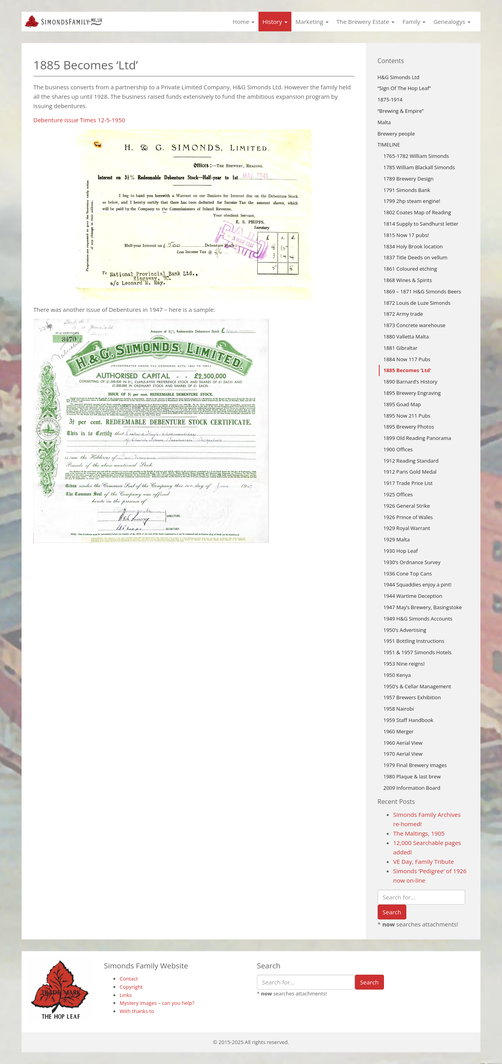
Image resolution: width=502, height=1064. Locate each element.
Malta (384, 122)
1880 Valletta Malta (406, 336)
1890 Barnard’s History (411, 381)
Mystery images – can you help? (157, 1002)
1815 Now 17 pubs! (406, 235)
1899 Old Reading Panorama (417, 438)
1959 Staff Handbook (408, 720)
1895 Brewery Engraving (412, 392)
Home (244, 21)
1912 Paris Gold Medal (410, 471)
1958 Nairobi (399, 708)
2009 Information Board (412, 787)
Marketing (312, 21)
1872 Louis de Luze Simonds (417, 302)
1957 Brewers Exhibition (412, 697)
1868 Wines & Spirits (408, 280)
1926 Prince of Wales (408, 517)
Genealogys (452, 21)
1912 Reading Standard (411, 460)
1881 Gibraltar (401, 347)
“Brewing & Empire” (401, 110)
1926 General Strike (407, 505)
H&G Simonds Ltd (399, 77)
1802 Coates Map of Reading (417, 212)
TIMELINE (389, 144)
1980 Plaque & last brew (412, 776)
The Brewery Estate (365, 21)
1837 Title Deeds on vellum (415, 257)
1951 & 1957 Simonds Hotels (418, 652)
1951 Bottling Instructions (414, 640)
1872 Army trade (403, 313)
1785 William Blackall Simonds (419, 167)
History (274, 21)
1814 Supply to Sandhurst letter (421, 223)
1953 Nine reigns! (404, 663)
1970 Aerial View (403, 753)
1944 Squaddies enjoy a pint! (418, 584)
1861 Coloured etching (410, 268)
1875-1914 (390, 99)
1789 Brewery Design (409, 178)
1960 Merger (399, 731)
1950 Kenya (397, 675)
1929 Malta (397, 539)
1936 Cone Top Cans (408, 573)
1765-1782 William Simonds (416, 155)
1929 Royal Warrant (407, 528)
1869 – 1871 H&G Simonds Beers (422, 291)
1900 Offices (398, 449)
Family (414, 21)
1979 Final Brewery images (415, 765)
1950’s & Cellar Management (417, 686)
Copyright (131, 986)
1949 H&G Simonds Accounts (418, 618)
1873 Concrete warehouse (415, 325)
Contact (129, 978)
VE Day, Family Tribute (423, 861)
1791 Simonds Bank (407, 190)
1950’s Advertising (405, 629)
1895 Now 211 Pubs (407, 415)
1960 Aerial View (403, 742)
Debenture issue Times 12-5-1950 (79, 120)
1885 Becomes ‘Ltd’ (407, 370)
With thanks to (137, 1011)
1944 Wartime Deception (413, 595)
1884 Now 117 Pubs (407, 359)
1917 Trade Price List (408, 483)
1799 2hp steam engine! (412, 200)
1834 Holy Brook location (413, 246)
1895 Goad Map (402, 404)
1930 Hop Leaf (401, 550)
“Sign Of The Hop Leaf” (404, 88)
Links (126, 995)
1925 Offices (398, 494)
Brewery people (396, 133)
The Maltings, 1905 (419, 833)
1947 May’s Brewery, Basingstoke (423, 607)
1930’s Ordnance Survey (412, 562)
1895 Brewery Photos (409, 426)
